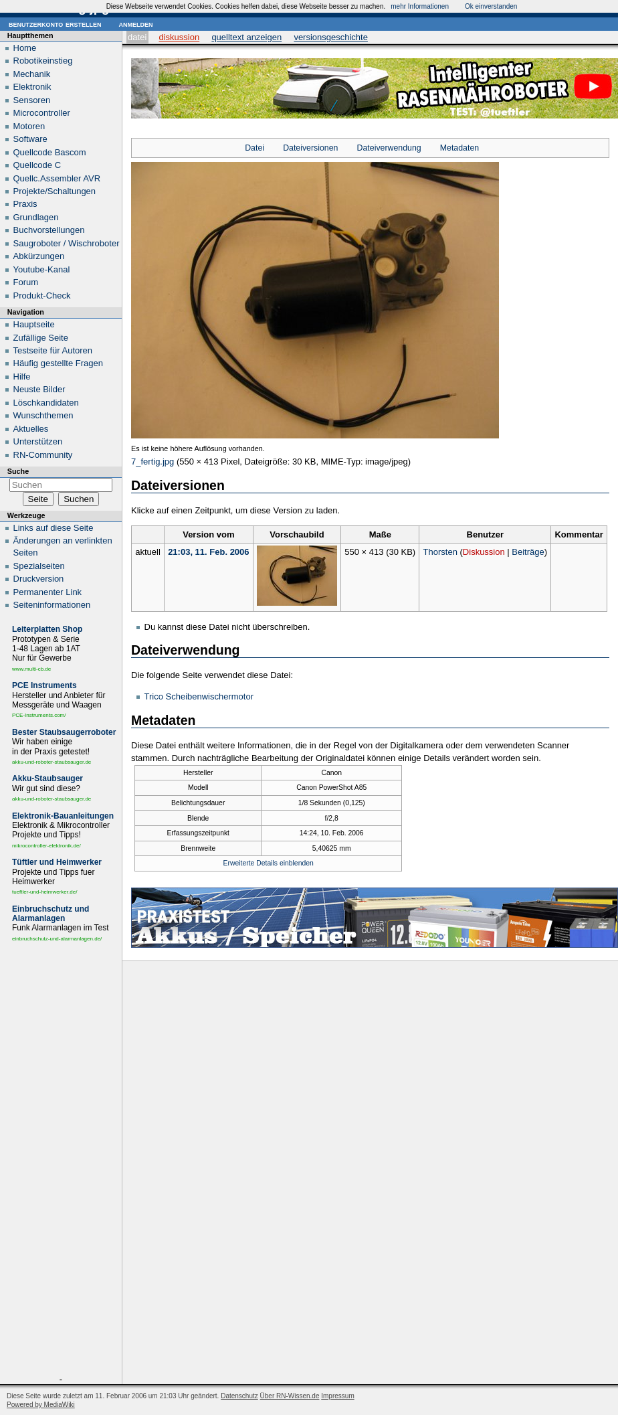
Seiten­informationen (52, 605)
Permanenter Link (47, 592)
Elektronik (32, 87)
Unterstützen (38, 441)
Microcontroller (41, 113)
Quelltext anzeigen (246, 37)
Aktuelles (31, 429)
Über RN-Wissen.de (290, 1396)
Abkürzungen (39, 256)
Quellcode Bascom (49, 152)
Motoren (29, 126)
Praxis (25, 204)
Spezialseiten (39, 566)
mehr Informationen (420, 6)
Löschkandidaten (46, 403)
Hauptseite (34, 324)
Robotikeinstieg (43, 61)
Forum (26, 282)
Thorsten (440, 552)
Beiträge (528, 552)
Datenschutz (239, 1396)
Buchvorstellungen (49, 230)
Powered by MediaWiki (41, 1404)
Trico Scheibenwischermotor (199, 696)
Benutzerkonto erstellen (55, 24)
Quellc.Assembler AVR (57, 178)
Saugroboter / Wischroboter (66, 243)
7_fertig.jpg (152, 461)
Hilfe (22, 376)
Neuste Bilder (39, 389)
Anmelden (135, 24)
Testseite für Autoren (53, 350)
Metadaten (459, 148)
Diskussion (179, 37)
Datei (137, 37)
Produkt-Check (42, 295)
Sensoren (32, 100)
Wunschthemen (43, 415)
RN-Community (43, 455)
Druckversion (38, 579)
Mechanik (32, 74)
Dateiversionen (310, 148)
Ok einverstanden (491, 6)
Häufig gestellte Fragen (58, 363)
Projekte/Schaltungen (54, 191)
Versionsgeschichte (331, 37)
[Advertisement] (60, 1161)
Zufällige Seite (40, 338)
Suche (18, 471)
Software (30, 139)
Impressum (337, 1396)
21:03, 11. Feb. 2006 (208, 552)
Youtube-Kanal (41, 269)
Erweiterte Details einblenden (268, 863)
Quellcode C (37, 165)
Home (25, 48)
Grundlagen (36, 217)
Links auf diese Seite (53, 528)
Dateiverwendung (389, 148)
